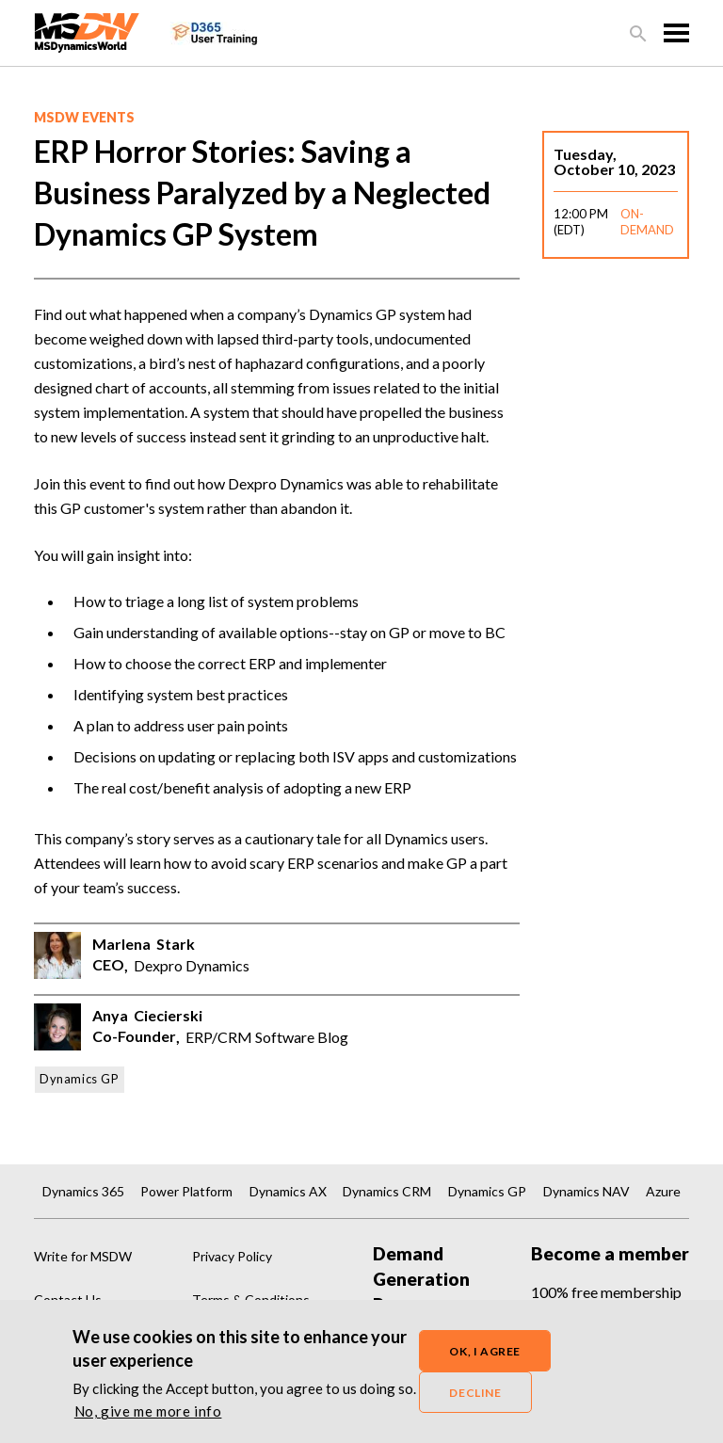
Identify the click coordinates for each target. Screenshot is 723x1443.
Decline (475, 1394)
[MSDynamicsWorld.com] (87, 31)
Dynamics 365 (83, 1191)
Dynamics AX (288, 1191)
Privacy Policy (232, 1256)
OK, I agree (485, 1352)
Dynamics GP (80, 1078)
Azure (663, 1191)
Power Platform (186, 1191)
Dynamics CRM (387, 1191)
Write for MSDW (83, 1256)
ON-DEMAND (647, 221)
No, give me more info (148, 1412)
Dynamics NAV (586, 1191)
